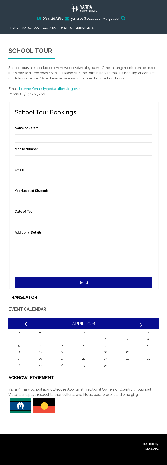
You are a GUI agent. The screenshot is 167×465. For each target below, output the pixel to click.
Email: (19, 170)
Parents (66, 27)
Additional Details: (28, 232)
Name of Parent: (27, 128)
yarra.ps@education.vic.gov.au (95, 18)
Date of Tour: (25, 211)
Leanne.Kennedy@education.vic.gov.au (50, 89)
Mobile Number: (27, 149)
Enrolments (85, 27)
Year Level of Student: (31, 191)
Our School (30, 27)
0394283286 (53, 18)
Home (14, 27)
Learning (49, 27)
